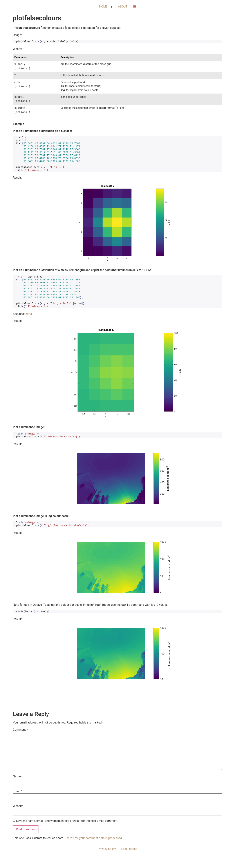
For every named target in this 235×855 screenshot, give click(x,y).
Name (18, 776)
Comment (20, 729)
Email (17, 791)
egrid (28, 314)
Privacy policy (107, 849)
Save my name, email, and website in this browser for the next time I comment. (67, 820)
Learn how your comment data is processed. (94, 838)
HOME (103, 6)
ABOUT (122, 6)
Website (18, 806)
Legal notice (129, 849)
